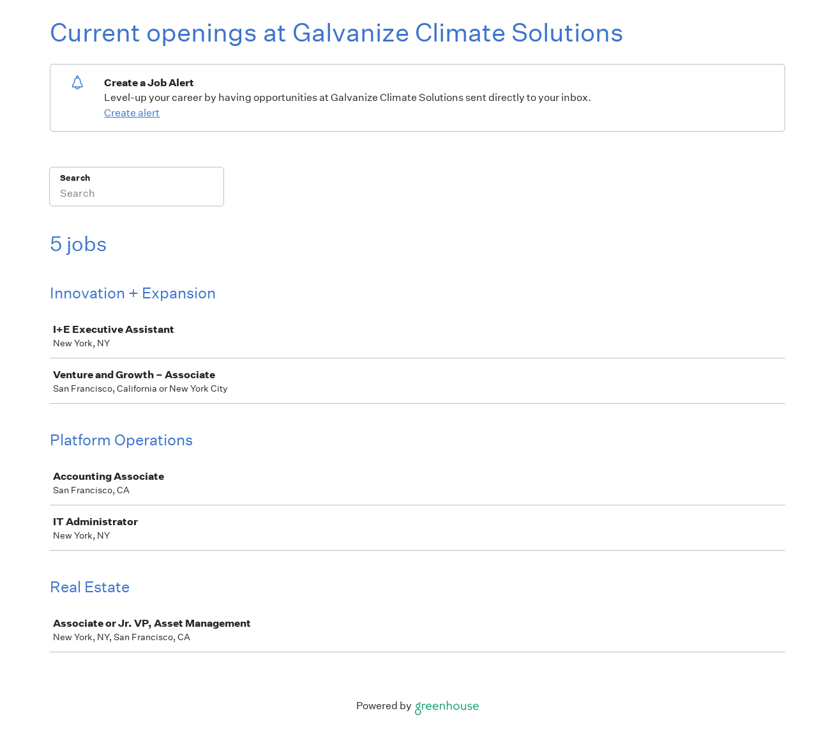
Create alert (132, 113)
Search (75, 178)
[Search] (136, 195)
